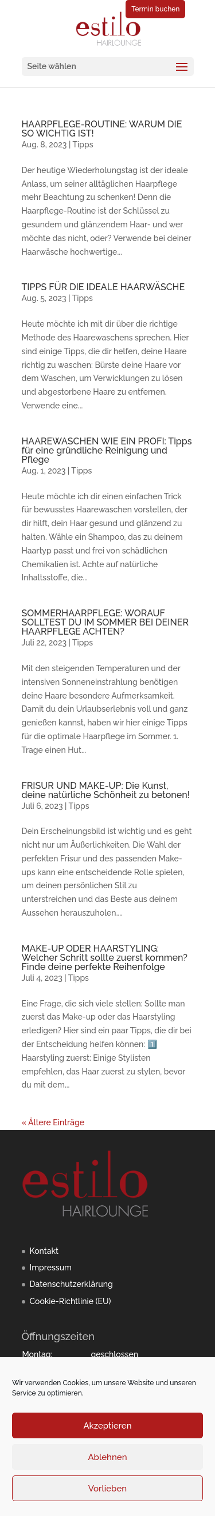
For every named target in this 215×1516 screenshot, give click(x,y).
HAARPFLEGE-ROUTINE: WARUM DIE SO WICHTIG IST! (102, 129)
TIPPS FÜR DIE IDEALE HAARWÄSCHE (103, 287)
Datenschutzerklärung (71, 1284)
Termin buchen (155, 9)
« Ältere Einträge (53, 1122)
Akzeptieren (107, 1426)
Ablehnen (107, 1457)
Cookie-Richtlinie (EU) (70, 1301)
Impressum (51, 1267)
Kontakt (44, 1251)
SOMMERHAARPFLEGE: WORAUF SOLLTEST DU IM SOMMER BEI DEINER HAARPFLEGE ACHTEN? (105, 622)
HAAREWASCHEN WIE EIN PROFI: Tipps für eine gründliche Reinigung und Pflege (107, 450)
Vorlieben (107, 1488)
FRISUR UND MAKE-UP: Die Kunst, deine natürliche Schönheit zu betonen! (106, 790)
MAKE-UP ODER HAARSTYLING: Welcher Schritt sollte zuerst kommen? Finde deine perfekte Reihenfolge (104, 957)
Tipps (82, 144)
